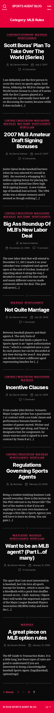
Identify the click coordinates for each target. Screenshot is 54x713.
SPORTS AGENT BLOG (27, 6)
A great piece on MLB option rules (27, 635)
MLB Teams (23, 124)
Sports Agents (27, 38)
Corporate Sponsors (20, 34)
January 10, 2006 (41, 645)
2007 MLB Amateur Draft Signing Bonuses (27, 140)
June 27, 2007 (41, 153)
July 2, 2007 (41, 64)
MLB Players (41, 120)
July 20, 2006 (41, 317)
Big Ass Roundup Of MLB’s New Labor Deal (27, 230)
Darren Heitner (20, 64)
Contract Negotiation (19, 120)
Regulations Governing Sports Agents (27, 471)
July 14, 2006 (41, 394)
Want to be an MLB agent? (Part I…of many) (27, 552)
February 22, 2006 (38, 484)
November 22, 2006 (20, 248)
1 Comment (42, 248)
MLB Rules (41, 34)
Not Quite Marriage (27, 310)
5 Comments (29, 569)
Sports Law (27, 127)
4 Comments (29, 69)
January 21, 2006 (41, 565)
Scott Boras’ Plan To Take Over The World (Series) (27, 51)
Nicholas (17, 484)
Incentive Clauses (27, 387)
